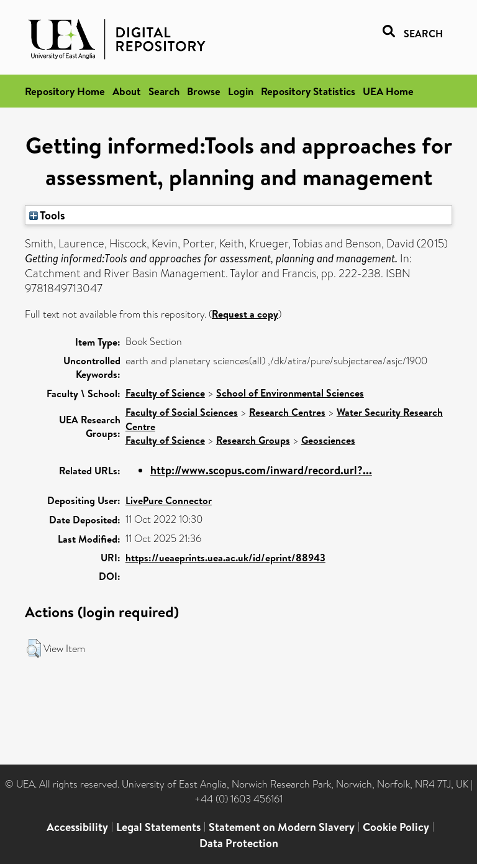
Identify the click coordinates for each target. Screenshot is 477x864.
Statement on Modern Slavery (282, 827)
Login (240, 91)
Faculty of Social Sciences (181, 412)
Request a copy (245, 314)
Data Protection (238, 843)
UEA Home (388, 91)
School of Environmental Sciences (290, 393)
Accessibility (77, 827)
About (126, 91)
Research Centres (287, 412)
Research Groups (253, 440)
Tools (47, 215)
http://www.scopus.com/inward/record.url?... (261, 470)
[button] (34, 648)
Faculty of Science (165, 393)
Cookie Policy (396, 827)
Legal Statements (158, 827)
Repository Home (65, 91)
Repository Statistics (308, 91)
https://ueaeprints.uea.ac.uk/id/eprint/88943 (225, 557)
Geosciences (328, 440)
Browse (203, 91)
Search (163, 91)
